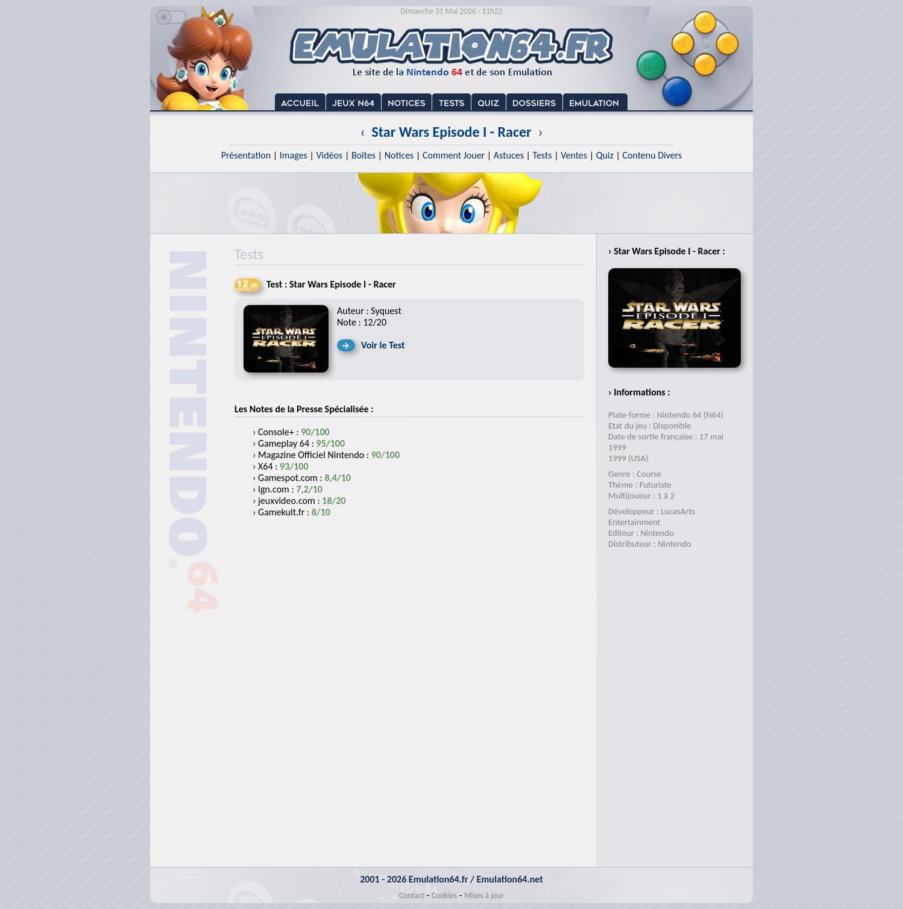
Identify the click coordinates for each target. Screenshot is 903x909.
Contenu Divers (652, 155)
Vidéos (329, 155)
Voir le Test (383, 345)
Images (293, 155)
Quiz (605, 155)
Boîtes (363, 155)
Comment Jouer (454, 155)
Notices (399, 155)
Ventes (574, 155)
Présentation (246, 155)
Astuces (509, 155)
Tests (542, 155)
